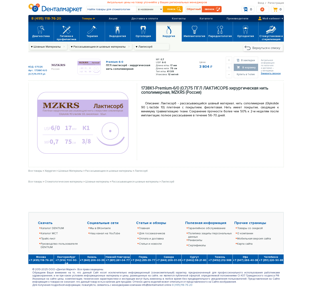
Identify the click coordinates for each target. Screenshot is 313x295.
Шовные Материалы (70, 170)
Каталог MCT (49, 233)
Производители (237, 18)
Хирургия (50, 170)
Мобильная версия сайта (254, 238)
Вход (261, 3)
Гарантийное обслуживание (207, 228)
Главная (144, 228)
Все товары (35, 170)
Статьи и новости (150, 243)
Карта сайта (245, 243)
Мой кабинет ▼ (272, 18)
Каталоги (206, 18)
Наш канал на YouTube (105, 233)
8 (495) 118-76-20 (46, 18)
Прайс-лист (48, 238)
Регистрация (276, 3)
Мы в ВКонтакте (100, 228)
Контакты (179, 18)
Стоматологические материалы (64, 181)
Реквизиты (195, 240)
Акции (113, 18)
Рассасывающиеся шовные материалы (109, 170)
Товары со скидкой (250, 228)
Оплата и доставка (151, 238)
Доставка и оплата (144, 18)
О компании (245, 233)
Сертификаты (197, 245)
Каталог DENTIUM (52, 228)
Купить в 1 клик (246, 74)
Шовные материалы (97, 181)
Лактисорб (141, 170)
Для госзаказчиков (152, 233)
